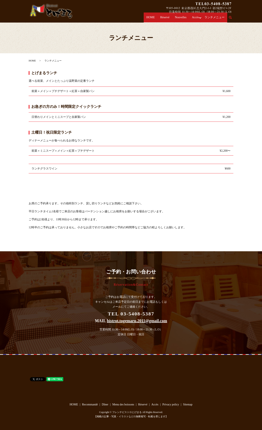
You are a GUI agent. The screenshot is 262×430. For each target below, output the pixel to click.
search (232, 19)
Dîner (105, 404)
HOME (159, 19)
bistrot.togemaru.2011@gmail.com (137, 320)
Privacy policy (170, 404)
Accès (197, 19)
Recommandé (90, 404)
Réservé (172, 19)
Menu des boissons (123, 404)
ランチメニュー (216, 19)
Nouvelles (186, 19)
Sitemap (187, 404)
